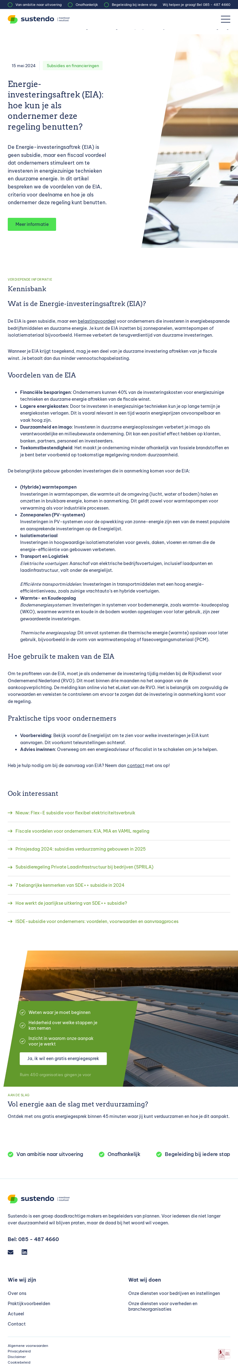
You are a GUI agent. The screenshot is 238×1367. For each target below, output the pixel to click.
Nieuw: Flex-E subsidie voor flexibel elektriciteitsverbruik (75, 813)
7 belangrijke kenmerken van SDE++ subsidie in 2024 (70, 885)
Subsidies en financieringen (73, 65)
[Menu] (225, 19)
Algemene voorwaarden (28, 1345)
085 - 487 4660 (216, 4)
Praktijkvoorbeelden (29, 1303)
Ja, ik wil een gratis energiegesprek (63, 1058)
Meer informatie (32, 224)
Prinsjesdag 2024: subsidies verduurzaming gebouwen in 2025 (80, 849)
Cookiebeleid (19, 1362)
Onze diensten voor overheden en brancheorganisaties (162, 1306)
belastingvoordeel (97, 321)
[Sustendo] (39, 19)
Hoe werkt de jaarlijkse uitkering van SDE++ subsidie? (71, 903)
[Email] (13, 1252)
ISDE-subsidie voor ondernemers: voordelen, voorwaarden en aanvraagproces (96, 921)
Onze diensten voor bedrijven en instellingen (174, 1293)
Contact (17, 1324)
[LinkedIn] (27, 1252)
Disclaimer (17, 1357)
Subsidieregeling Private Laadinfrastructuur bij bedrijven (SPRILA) (84, 867)
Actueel (16, 1314)
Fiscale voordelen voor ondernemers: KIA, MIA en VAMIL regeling (82, 831)
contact (135, 765)
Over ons (17, 1293)
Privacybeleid (19, 1351)
